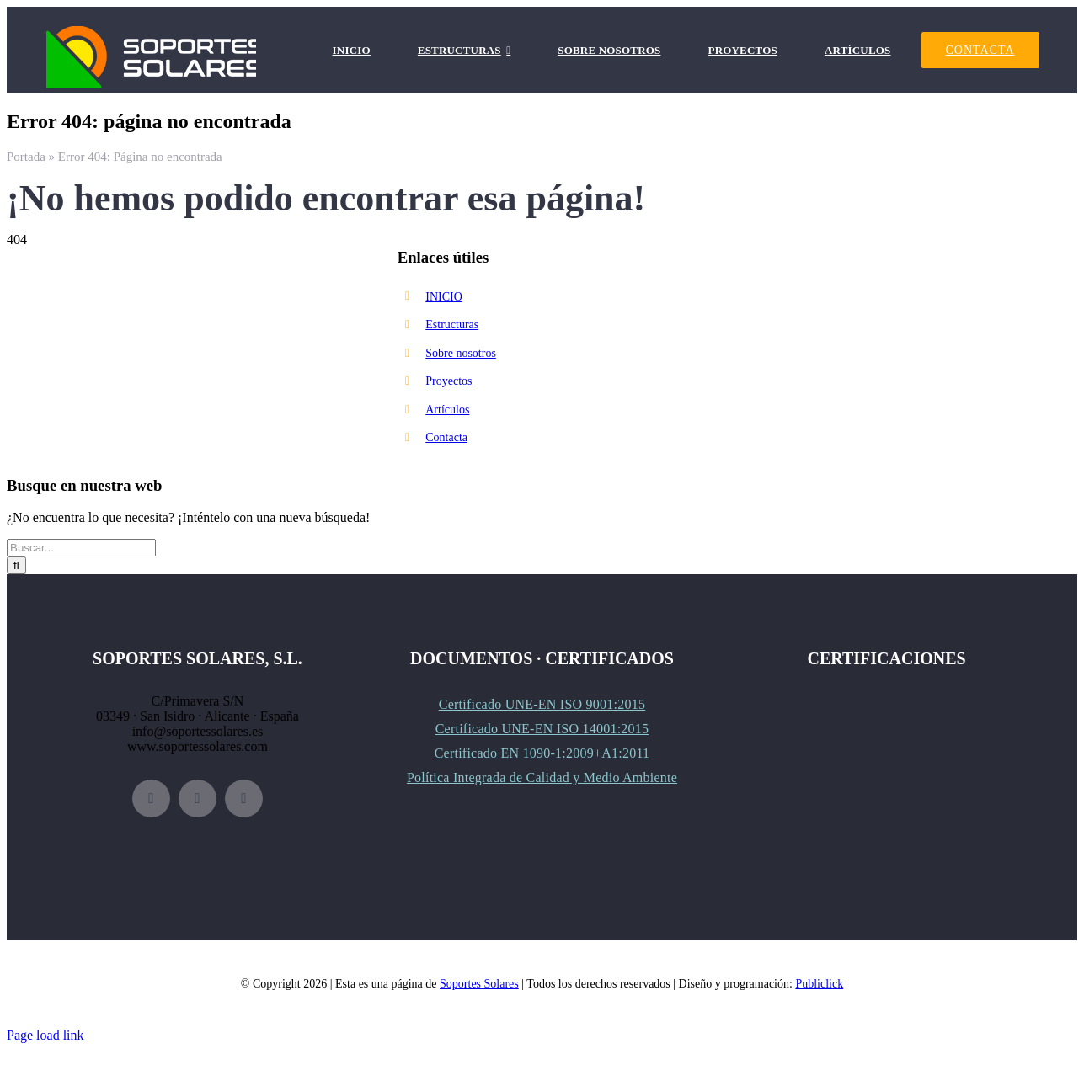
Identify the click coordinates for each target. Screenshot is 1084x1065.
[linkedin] (244, 798)
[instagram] (197, 798)
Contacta (446, 437)
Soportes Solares (479, 983)
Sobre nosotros (460, 353)
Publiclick (819, 983)
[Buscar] (16, 565)
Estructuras (451, 324)
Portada (26, 156)
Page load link (45, 1035)
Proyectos (448, 381)
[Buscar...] (81, 547)
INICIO (443, 296)
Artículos (447, 409)
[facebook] (151, 798)
